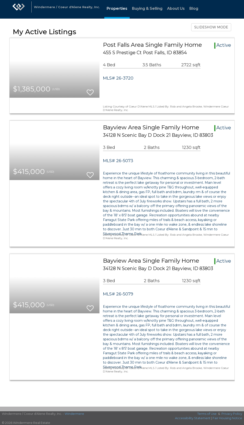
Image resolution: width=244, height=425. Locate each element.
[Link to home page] (18, 9)
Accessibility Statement (193, 418)
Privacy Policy (231, 413)
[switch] (90, 90)
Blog (193, 8)
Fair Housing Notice (227, 418)
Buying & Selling (147, 8)
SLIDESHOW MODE (211, 27)
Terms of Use (207, 413)
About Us (176, 8)
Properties (117, 8)
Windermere (74, 413)
